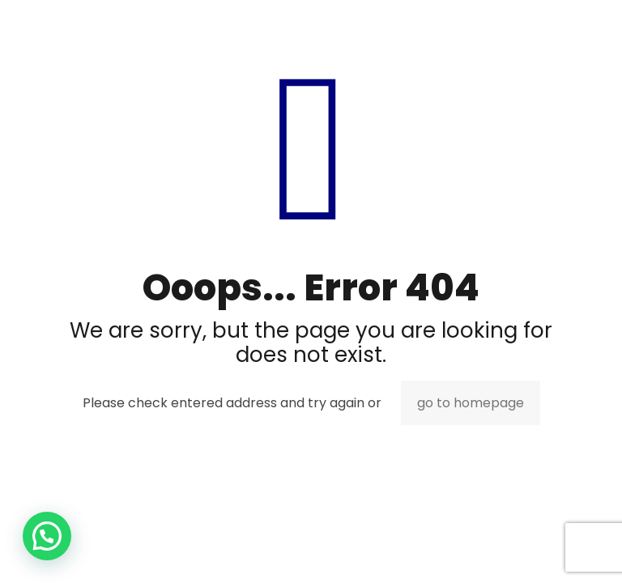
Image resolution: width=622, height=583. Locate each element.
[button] (47, 536)
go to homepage (470, 403)
